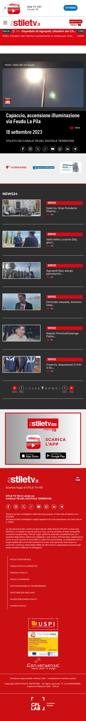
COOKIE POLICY (18, 606)
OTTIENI (70, 7)
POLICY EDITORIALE (20, 559)
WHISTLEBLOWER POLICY (23, 599)
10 (53, 388)
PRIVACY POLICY (19, 572)
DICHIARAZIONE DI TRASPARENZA (28, 586)
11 (56, 388)
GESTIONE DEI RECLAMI (22, 592)
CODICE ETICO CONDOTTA (24, 566)
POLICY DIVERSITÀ (19, 579)
